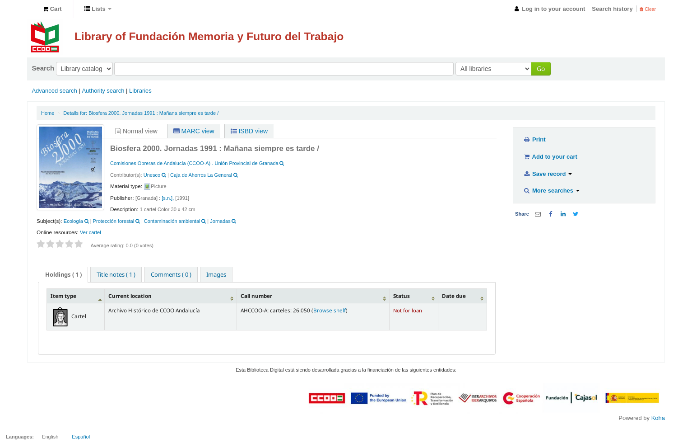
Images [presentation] (216, 274)
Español (81, 436)
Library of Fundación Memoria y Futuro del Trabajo (209, 36)
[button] (52, 9)
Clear (648, 9)
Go (541, 68)
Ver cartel (90, 232)
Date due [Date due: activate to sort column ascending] (454, 295)
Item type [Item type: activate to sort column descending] (63, 295)
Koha (658, 418)
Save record (547, 173)
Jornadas (220, 221)
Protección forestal (114, 221)
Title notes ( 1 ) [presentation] (116, 274)
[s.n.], (168, 198)
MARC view (193, 131)
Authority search (103, 90)
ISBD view (249, 131)
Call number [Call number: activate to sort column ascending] (256, 295)
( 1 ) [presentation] (63, 274)
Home (47, 113)
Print (534, 139)
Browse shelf (329, 310)
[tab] (63, 275)
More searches (551, 190)
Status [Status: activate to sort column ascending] (401, 295)
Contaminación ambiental (172, 221)
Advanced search (54, 90)
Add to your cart (550, 156)
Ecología (73, 221)
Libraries (140, 90)
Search (43, 68)
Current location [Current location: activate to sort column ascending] (130, 295)
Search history (612, 8)
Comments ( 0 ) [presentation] (171, 274)
